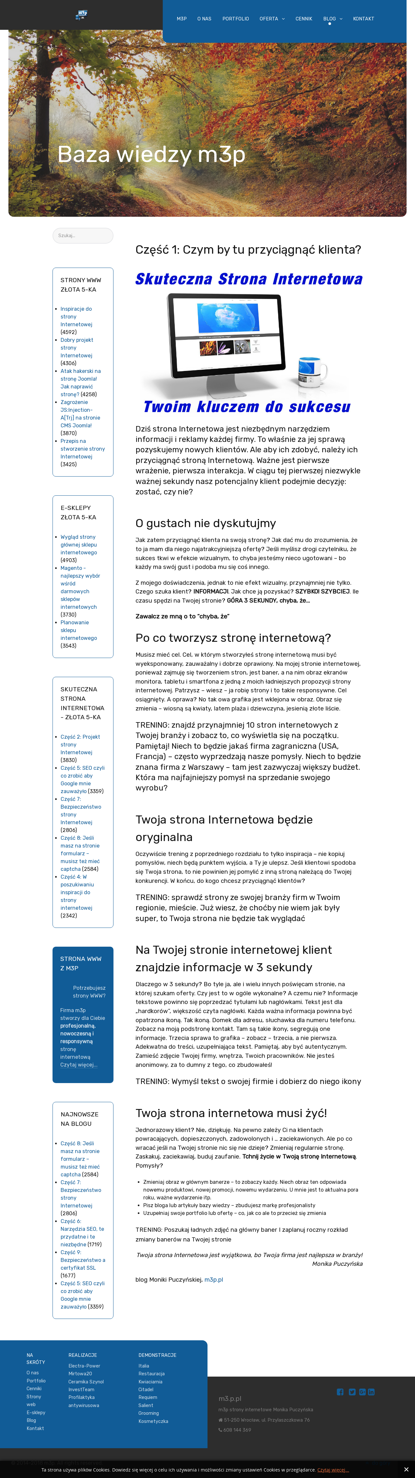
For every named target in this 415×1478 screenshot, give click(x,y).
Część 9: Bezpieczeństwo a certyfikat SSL (83, 1260)
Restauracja (151, 1374)
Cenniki (34, 1388)
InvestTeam (81, 1389)
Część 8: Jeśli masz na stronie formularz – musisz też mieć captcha (80, 853)
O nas (33, 1373)
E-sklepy (36, 1412)
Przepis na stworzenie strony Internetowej (83, 449)
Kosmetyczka (153, 1421)
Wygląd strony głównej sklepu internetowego (79, 545)
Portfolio (36, 1381)
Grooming (148, 1413)
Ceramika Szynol (86, 1382)
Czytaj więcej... (79, 1065)
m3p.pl (214, 1279)
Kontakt (35, 1428)
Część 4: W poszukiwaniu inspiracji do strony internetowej (77, 892)
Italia (143, 1366)
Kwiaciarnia (150, 1382)
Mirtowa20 (80, 1374)
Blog (31, 1420)
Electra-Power (84, 1366)
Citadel (145, 1389)
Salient (145, 1405)
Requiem (147, 1397)
